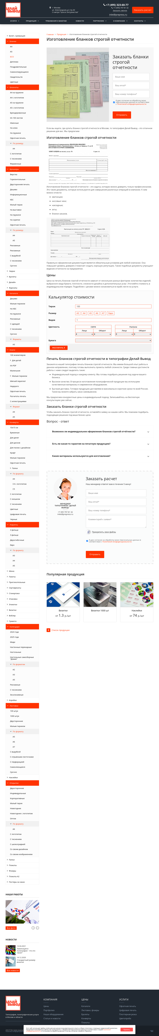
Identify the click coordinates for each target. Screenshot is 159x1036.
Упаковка (13, 599)
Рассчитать (58, 348)
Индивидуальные (18, 793)
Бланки (13, 41)
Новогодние (15, 808)
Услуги (13, 21)
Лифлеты (14, 524)
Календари (15, 626)
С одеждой (15, 324)
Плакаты (13, 865)
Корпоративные (17, 798)
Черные (13, 519)
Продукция (31, 21)
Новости (80, 21)
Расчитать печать (18, 396)
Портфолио (98, 21)
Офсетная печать (18, 138)
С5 (14, 489)
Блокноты (14, 87)
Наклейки (13, 777)
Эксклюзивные (16, 694)
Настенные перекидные (21, 647)
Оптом (13, 818)
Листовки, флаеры (90, 1010)
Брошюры (14, 169)
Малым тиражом (17, 303)
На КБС (13, 308)
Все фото (11, 928)
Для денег (14, 437)
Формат (16, 406)
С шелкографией (17, 844)
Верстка (13, 174)
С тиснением (16, 158)
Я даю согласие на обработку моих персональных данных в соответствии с (132, 102)
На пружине (15, 133)
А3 (14, 344)
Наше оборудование (53, 1014)
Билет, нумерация (17, 36)
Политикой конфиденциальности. (132, 104)
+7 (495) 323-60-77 (117, 5)
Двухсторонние (17, 788)
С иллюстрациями (18, 401)
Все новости (13, 970)
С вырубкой (15, 255)
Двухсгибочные (17, 540)
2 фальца (14, 530)
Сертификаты (15, 588)
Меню (11, 571)
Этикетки (13, 604)
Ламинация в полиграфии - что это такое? (26, 950)
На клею (14, 128)
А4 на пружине (16, 92)
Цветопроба (125, 1018)
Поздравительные (18, 67)
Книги (12, 350)
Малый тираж (16, 204)
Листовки (14, 705)
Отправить (121, 115)
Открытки (14, 783)
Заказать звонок (120, 10)
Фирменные (15, 163)
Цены (46, 1006)
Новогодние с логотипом (21, 813)
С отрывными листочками (22, 757)
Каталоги (14, 293)
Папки (15, 468)
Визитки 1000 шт (100, 610)
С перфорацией (17, 762)
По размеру (18, 143)
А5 (11, 51)
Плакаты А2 (14, 876)
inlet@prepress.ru (118, 14)
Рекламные (15, 245)
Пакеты (12, 576)
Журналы (13, 288)
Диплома (14, 61)
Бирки (12, 271)
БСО (12, 56)
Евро (12, 545)
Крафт (13, 452)
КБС (12, 199)
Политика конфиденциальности (16, 1031)
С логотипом (15, 153)
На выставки (15, 209)
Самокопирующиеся (19, 72)
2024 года (14, 632)
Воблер (12, 615)
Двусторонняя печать (20, 184)
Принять (126, 1030)
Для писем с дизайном (20, 447)
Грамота (12, 621)
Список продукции (58, 630)
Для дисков (15, 442)
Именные (14, 123)
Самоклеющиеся (17, 767)
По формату (18, 473)
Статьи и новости (51, 1018)
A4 (14, 148)
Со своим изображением (21, 854)
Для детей (16, 360)
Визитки (12, 610)
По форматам (19, 664)
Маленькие (15, 370)
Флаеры (12, 871)
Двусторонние (16, 721)
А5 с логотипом (17, 107)
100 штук (14, 711)
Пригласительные (17, 582)
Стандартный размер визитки (26, 961)
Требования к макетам (56, 21)
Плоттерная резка (128, 1014)
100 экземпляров (17, 355)
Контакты (138, 21)
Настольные (15, 652)
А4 (11, 46)
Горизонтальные (17, 179)
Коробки (13, 700)
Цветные (14, 82)
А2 (14, 669)
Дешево (13, 189)
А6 (14, 741)
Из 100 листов (16, 118)
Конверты (14, 422)
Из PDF (13, 365)
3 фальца (14, 535)
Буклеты (12, 276)
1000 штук (14, 716)
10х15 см (14, 427)
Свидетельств (16, 77)
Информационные (18, 194)
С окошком (15, 499)
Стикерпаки (14, 593)
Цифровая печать (18, 514)
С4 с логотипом (19, 484)
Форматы (17, 339)
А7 (14, 747)
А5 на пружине (16, 102)
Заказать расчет (143, 10)
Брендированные (18, 113)
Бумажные (15, 432)
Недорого (14, 386)
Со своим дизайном (19, 849)
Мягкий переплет (18, 381)
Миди (12, 642)
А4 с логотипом (17, 97)
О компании (119, 21)
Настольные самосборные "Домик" (22, 658)
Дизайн (12, 282)
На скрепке (15, 220)
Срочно (13, 265)
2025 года (14, 637)
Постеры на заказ (17, 882)
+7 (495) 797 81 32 (120, 8)
